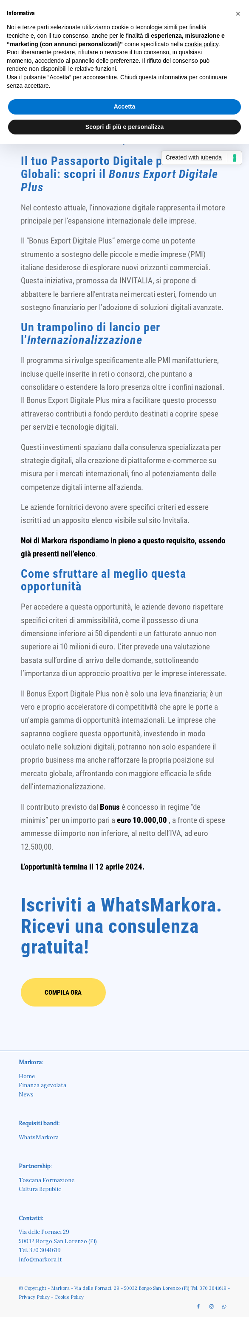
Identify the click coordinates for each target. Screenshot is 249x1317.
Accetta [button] (125, 106)
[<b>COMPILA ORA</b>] (63, 992)
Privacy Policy (34, 1297)
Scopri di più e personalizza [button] (124, 126)
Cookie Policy (69, 1297)
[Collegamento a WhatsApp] (224, 1306)
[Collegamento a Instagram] (211, 1306)
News (26, 1094)
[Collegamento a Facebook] (198, 1306)
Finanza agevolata (42, 1085)
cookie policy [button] (201, 44)
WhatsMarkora (39, 1137)
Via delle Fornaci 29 (44, 1232)
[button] (238, 13)
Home (27, 1076)
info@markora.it (40, 1259)
